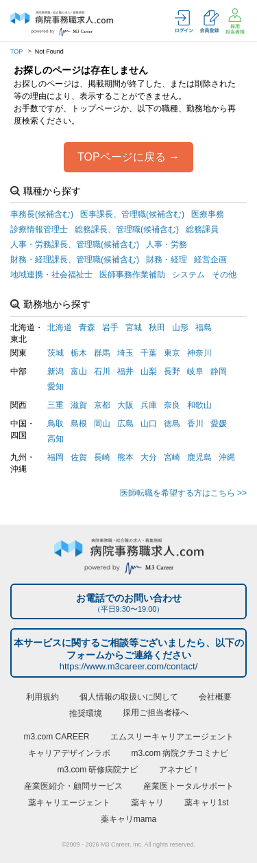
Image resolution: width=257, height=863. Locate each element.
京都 (102, 405)
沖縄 (227, 457)
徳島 (172, 423)
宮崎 (172, 457)
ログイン (184, 21)
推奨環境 (85, 713)
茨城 (55, 353)
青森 (87, 327)
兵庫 (148, 405)
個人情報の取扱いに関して (128, 697)
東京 (172, 353)
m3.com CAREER (56, 736)
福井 (125, 371)
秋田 (157, 327)
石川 (102, 371)
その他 (224, 274)
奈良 (172, 405)
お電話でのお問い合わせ (128, 603)
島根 (79, 423)
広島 (125, 423)
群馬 (102, 353)
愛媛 (218, 423)
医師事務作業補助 (132, 274)
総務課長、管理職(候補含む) (127, 229)
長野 (172, 371)
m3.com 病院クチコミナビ (179, 753)
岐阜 (195, 371)
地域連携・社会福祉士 (51, 274)
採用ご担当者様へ (155, 713)
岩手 (110, 327)
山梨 (148, 371)
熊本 (125, 457)
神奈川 (199, 353)
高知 (55, 439)
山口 (148, 423)
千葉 (148, 353)
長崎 (102, 457)
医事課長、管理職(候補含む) (132, 214)
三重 (55, 405)
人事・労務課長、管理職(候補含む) (74, 244)
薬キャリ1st (206, 802)
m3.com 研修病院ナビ (97, 769)
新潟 (55, 371)
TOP (16, 51)
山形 (180, 327)
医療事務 (207, 214)
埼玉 (125, 353)
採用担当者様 (235, 21)
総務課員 (202, 229)
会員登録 (209, 21)
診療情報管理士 (39, 229)
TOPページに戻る (121, 157)
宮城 (133, 327)
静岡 (218, 371)
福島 (203, 327)
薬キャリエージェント (69, 802)
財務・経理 (166, 259)
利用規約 (42, 697)
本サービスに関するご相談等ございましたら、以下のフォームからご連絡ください (128, 655)
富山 (79, 371)
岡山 (102, 423)
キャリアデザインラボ (69, 753)
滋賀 (79, 405)
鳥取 (55, 423)
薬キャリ (147, 802)
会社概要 (215, 697)
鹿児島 (199, 457)
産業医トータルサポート (188, 786)
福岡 (55, 457)
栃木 (79, 353)
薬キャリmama (128, 819)
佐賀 (79, 457)
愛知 (55, 386)
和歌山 (199, 405)
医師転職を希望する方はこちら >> (183, 493)
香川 (195, 423)
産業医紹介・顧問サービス (73, 786)
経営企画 (210, 259)
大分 (148, 457)
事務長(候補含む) (41, 214)
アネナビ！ (179, 769)
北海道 (59, 327)
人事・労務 (166, 244)
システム (188, 274)
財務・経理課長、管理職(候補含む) (74, 259)
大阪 (125, 405)
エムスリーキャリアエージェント (172, 736)
